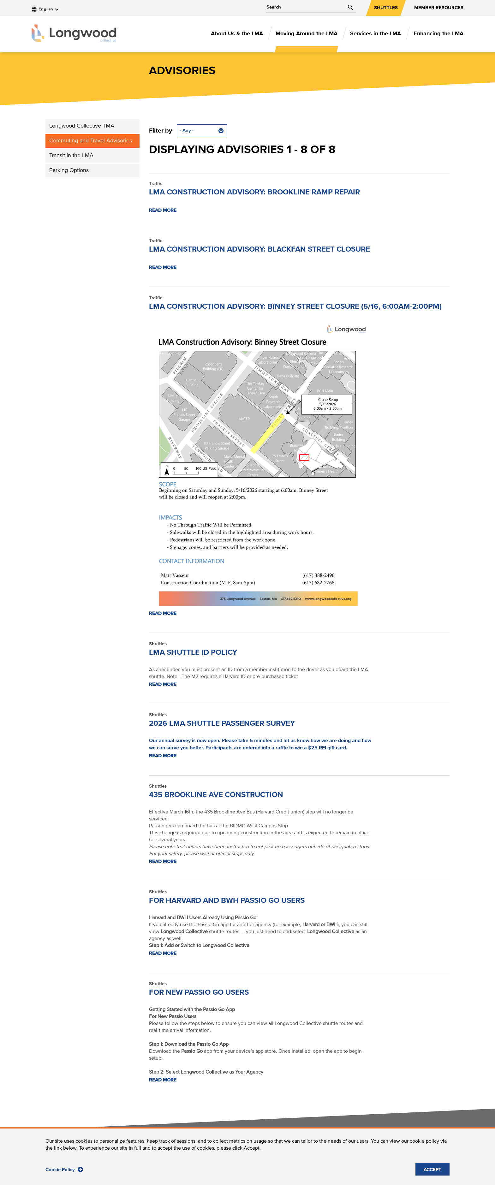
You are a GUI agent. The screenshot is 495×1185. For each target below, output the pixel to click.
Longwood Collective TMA (81, 126)
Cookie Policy (64, 1171)
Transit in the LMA (71, 155)
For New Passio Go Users (199, 992)
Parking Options (69, 170)
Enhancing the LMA (438, 34)
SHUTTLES (386, 7)
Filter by (160, 131)
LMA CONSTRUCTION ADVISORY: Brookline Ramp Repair (254, 192)
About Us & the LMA (237, 34)
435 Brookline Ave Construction (216, 795)
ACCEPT (432, 1171)
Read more (162, 210)
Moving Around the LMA (306, 34)
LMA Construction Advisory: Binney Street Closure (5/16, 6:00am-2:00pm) (295, 306)
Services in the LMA (375, 34)
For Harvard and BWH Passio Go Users (227, 900)
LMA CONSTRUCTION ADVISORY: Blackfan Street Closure (259, 249)
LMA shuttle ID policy (193, 652)
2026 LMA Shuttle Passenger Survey (222, 723)
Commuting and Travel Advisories (90, 141)
